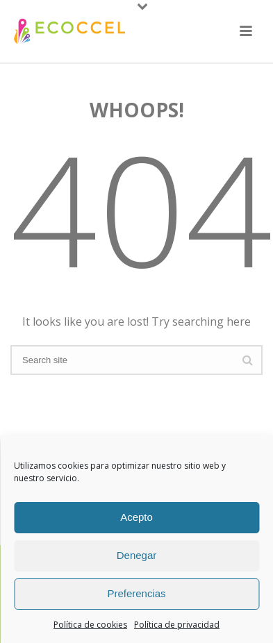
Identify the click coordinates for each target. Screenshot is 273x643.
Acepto (136, 517)
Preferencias (136, 593)
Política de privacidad (177, 625)
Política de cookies (90, 625)
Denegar (137, 555)
